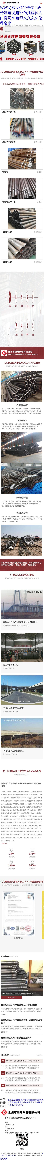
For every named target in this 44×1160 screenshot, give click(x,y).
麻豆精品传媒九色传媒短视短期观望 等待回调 (23, 1085)
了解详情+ (4, 844)
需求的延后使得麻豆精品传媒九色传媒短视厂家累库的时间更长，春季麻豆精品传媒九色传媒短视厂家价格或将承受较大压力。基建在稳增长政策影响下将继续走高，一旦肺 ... (22, 1079)
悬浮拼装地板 (17, 1105)
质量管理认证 (18, 938)
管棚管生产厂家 (8, 202)
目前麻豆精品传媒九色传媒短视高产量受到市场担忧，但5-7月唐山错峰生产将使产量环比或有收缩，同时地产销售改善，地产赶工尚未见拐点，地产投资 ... (23, 1092)
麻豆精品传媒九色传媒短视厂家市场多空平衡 (22, 1061)
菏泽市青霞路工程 (10, 665)
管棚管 (5, 172)
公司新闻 (11, 997)
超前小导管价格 (8, 142)
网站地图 (4, 1159)
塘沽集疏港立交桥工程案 (13, 708)
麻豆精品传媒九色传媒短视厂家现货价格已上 (22, 1073)
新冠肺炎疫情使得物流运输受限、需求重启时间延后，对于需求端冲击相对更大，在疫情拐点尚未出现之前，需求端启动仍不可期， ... (22, 1067)
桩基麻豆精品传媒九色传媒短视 (27, 1102)
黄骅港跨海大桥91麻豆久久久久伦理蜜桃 (20, 622)
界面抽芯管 (7, 232)
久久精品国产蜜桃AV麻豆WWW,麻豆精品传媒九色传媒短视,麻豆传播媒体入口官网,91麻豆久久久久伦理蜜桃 (21, 12)
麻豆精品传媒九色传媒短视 (14, 84)
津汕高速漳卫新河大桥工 (13, 751)
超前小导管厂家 (8, 112)
